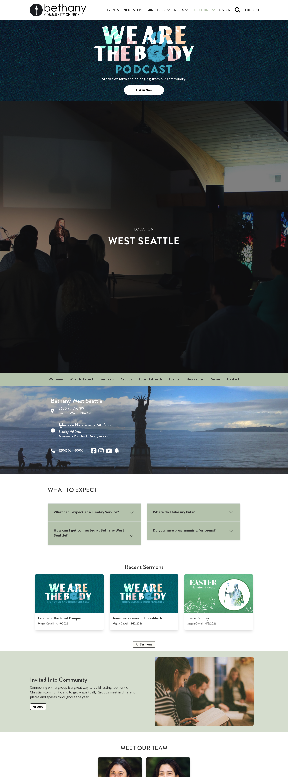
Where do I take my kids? (174, 512)
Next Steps (133, 10)
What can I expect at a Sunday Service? (86, 512)
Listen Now (144, 90)
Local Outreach (150, 379)
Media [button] (179, 10)
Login (252, 10)
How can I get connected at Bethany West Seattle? (89, 533)
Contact (233, 379)
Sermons (107, 379)
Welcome (56, 379)
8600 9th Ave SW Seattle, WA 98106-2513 (76, 411)
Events (113, 10)
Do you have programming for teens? (184, 530)
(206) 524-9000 (71, 450)
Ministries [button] (156, 10)
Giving (224, 10)
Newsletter (195, 379)
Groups (126, 379)
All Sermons (144, 644)
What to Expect (81, 379)
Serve (215, 379)
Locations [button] (201, 10)
